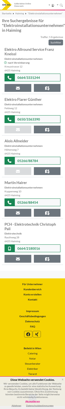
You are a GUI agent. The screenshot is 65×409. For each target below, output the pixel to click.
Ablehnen (16, 405)
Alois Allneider (16, 141)
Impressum (32, 311)
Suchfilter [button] (55, 42)
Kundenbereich (32, 289)
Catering (32, 353)
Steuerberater (32, 363)
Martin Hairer (16, 182)
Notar (32, 358)
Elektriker (32, 368)
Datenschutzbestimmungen (40, 405)
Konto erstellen (32, 294)
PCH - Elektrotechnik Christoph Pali (30, 226)
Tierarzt (32, 373)
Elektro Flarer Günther (23, 99)
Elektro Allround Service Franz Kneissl (29, 51)
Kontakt (32, 299)
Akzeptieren (32, 401)
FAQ (32, 326)
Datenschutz (32, 321)
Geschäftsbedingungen (32, 316)
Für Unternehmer (32, 284)
